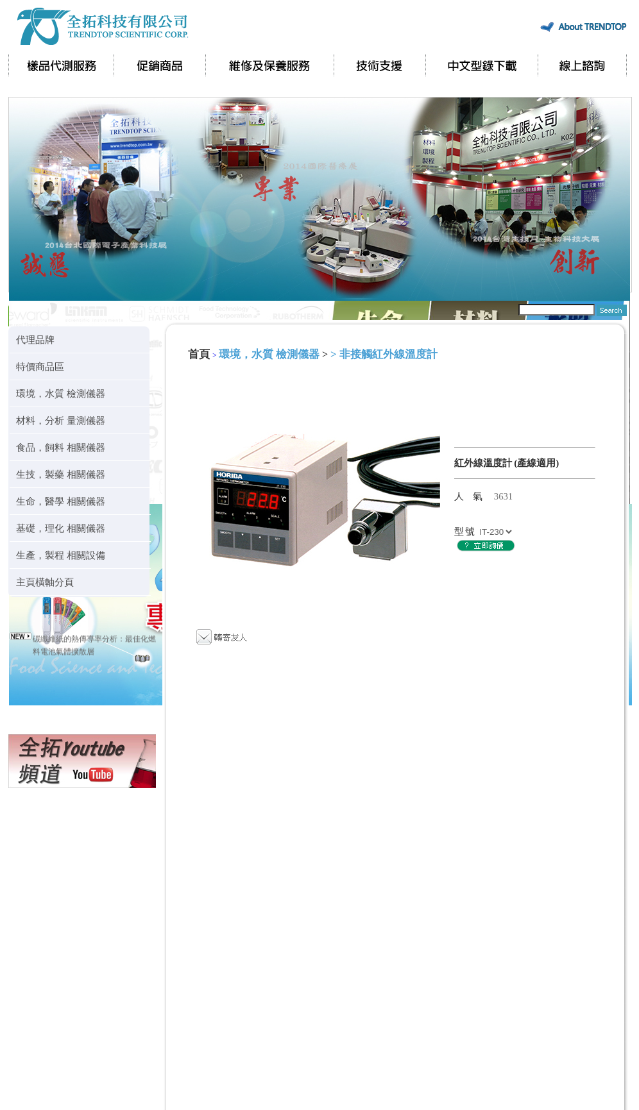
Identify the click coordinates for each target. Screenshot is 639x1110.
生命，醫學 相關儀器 (60, 501)
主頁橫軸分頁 (45, 581)
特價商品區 (40, 366)
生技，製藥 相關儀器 (60, 474)
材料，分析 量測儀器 (60, 420)
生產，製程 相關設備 (60, 555)
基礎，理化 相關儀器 (60, 528)
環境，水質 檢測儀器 (60, 393)
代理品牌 (35, 339)
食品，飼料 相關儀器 (60, 447)
